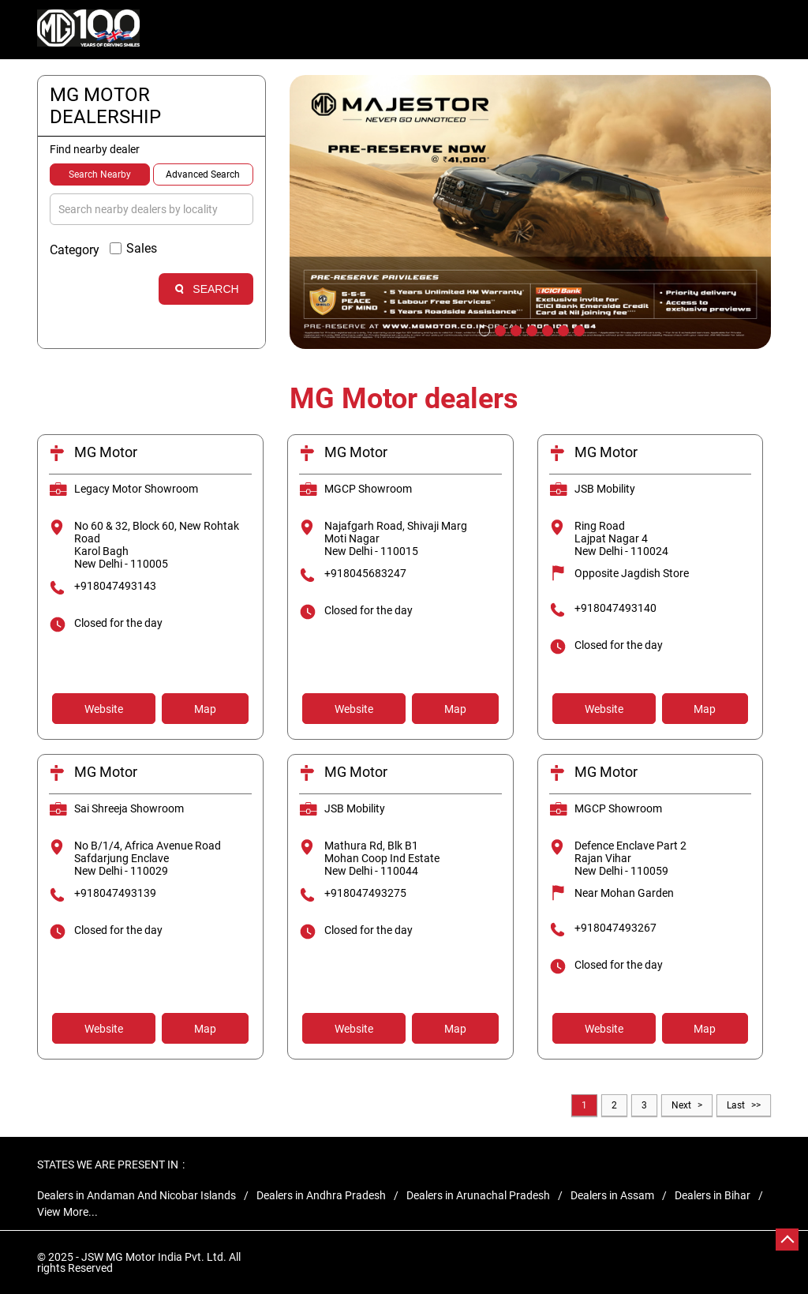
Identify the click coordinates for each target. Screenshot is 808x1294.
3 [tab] (514, 329)
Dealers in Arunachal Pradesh (478, 1195)
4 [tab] (530, 329)
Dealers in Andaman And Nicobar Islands (136, 1195)
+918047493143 (115, 585)
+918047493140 (615, 608)
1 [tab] (483, 329)
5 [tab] (546, 329)
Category (74, 249)
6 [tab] (562, 329)
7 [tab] (578, 329)
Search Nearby (100, 174)
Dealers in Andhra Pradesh (321, 1195)
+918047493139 (115, 893)
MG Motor (105, 452)
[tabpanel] (530, 212)
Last (736, 1105)
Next (681, 1105)
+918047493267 (615, 927)
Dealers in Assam (612, 1195)
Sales (141, 248)
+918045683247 (365, 573)
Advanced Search (203, 174)
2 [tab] (499, 329)
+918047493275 (365, 893)
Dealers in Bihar (712, 1195)
